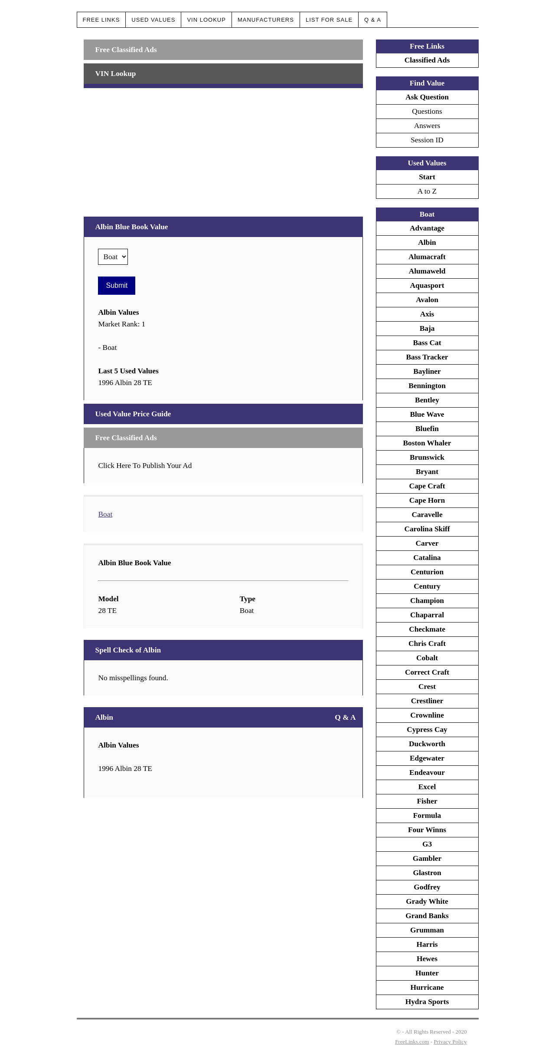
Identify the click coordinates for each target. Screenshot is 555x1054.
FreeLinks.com (412, 1041)
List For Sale (329, 19)
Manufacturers (266, 19)
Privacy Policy (450, 1041)
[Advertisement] (223, 149)
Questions (427, 111)
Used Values (153, 19)
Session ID (427, 140)
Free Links (101, 19)
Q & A (372, 19)
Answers (427, 126)
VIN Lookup (206, 19)
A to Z (427, 191)
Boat (105, 514)
